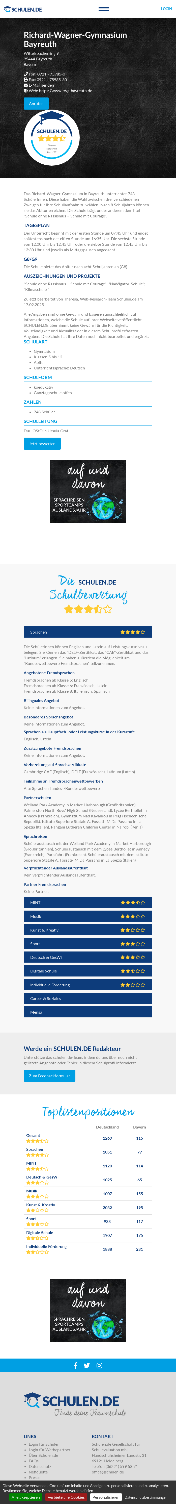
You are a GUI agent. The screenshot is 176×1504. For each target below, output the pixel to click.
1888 (107, 1249)
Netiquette (38, 1471)
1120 (107, 1165)
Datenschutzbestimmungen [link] (146, 1497)
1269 (107, 1138)
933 (107, 1221)
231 (139, 1249)
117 (139, 1221)
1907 (107, 1235)
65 (139, 1179)
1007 (107, 1193)
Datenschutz (40, 1466)
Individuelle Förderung (88, 984)
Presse (34, 1477)
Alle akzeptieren (26, 1497)
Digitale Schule (88, 970)
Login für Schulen (44, 1444)
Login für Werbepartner (49, 1449)
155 (139, 1193)
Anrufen (36, 103)
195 (139, 1207)
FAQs (34, 1460)
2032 (107, 1207)
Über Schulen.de (43, 1455)
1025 (107, 1179)
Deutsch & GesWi (88, 957)
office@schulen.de (108, 1471)
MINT (88, 902)
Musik (88, 916)
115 (139, 1138)
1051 (107, 1151)
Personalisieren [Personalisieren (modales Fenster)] (106, 1497)
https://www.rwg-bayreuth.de (65, 90)
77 (139, 1151)
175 (139, 1235)
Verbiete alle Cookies (66, 1497)
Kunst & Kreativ (88, 930)
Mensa (36, 1012)
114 (139, 1165)
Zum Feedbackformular (49, 1075)
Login (166, 9)
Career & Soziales (45, 998)
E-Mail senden (41, 85)
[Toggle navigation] (103, 8)
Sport (88, 943)
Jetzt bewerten (42, 443)
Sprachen (88, 632)
